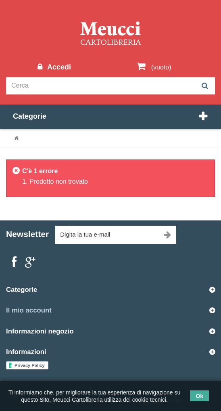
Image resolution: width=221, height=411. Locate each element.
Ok (199, 396)
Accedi (58, 67)
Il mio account (29, 310)
